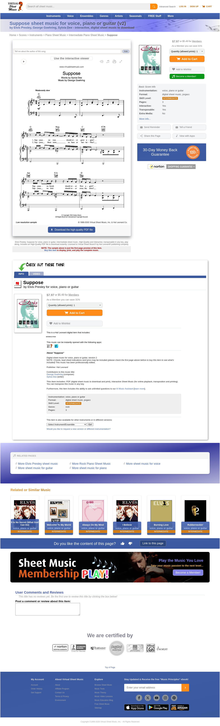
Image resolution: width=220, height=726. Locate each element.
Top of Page (110, 667)
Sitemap (98, 708)
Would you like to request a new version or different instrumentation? (79, 429)
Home (12, 35)
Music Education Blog (104, 700)
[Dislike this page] (130, 544)
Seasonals (135, 16)
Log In (182, 6)
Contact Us (59, 692)
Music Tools (99, 689)
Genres (104, 16)
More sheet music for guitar (35, 468)
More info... (145, 119)
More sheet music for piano (89, 468)
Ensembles (86, 16)
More (171, 16)
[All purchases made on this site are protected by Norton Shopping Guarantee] (172, 168)
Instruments (53, 16)
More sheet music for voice (143, 463)
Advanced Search (167, 6)
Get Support (36, 692)
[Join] (185, 687)
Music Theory (100, 692)
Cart (207, 6)
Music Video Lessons (104, 696)
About (57, 685)
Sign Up (194, 6)
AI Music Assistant (124, 389)
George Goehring (55, 374)
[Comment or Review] (47, 609)
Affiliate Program (62, 689)
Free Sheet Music (102, 704)
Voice (70, 16)
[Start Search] (154, 6)
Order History (36, 689)
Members (197, 41)
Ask (126, 51)
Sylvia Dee (52, 377)
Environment (60, 700)
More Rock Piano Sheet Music (91, 463)
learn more (139, 389)
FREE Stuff (154, 16)
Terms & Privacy (62, 696)
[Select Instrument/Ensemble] (67, 424)
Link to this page (153, 543)
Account (34, 685)
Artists (119, 16)
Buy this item (50, 250)
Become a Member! (188, 572)
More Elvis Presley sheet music (38, 463)
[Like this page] (122, 544)
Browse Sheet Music (103, 685)
